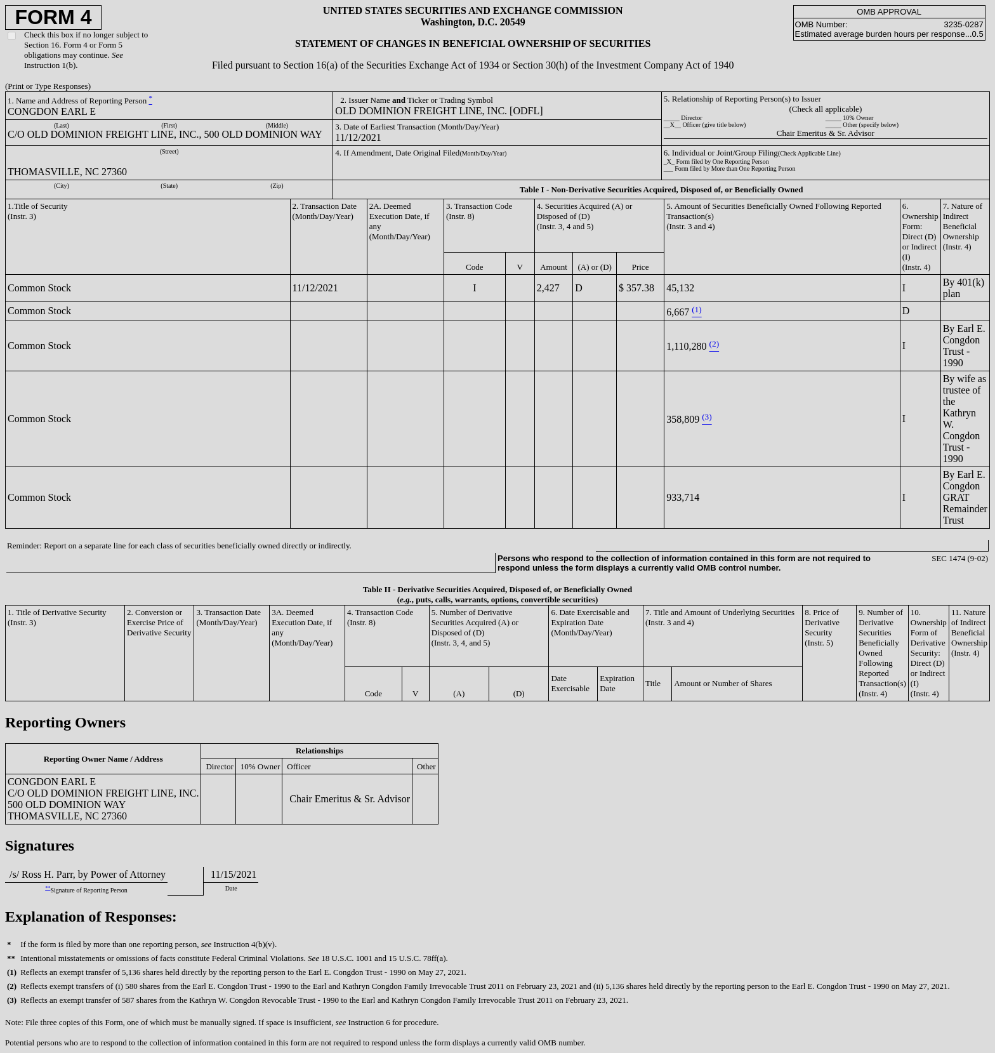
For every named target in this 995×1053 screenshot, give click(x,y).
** (47, 888)
